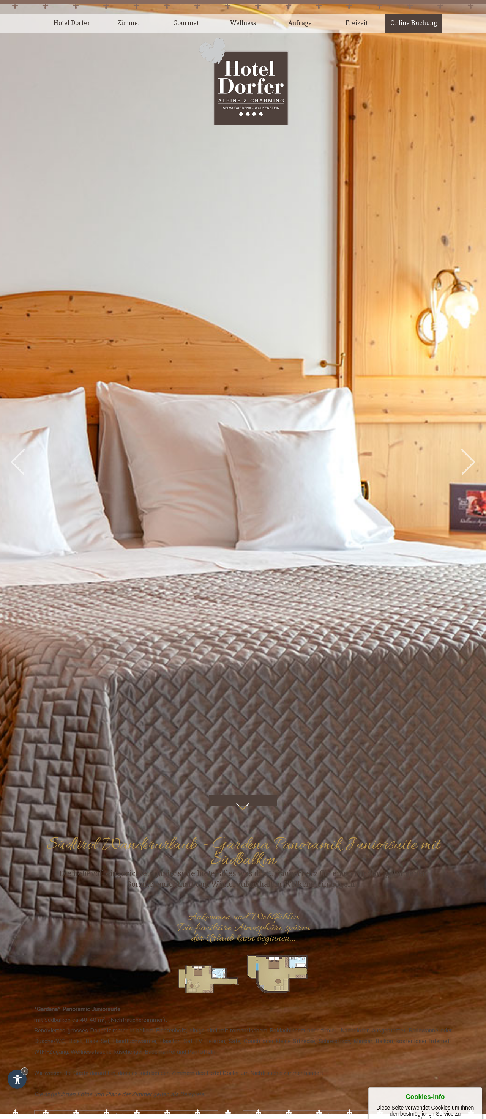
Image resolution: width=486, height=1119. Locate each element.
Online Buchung (413, 23)
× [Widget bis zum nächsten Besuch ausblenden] (24, 1071)
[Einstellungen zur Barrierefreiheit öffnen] (17, 1079)
